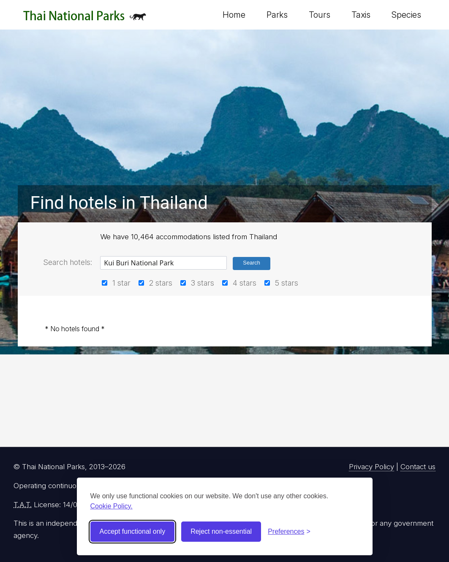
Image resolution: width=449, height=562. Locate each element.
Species (406, 15)
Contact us (417, 466)
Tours (319, 15)
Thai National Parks (84, 19)
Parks (277, 15)
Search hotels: (67, 262)
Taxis (360, 15)
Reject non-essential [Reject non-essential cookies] (221, 531)
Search (251, 262)
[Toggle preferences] (289, 531)
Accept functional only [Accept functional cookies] (133, 531)
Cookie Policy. (111, 506)
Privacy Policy (371, 466)
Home (234, 15)
